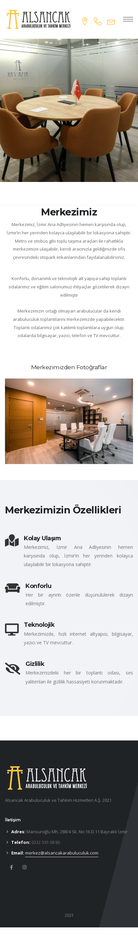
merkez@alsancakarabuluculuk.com (61, 853)
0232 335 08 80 (45, 842)
